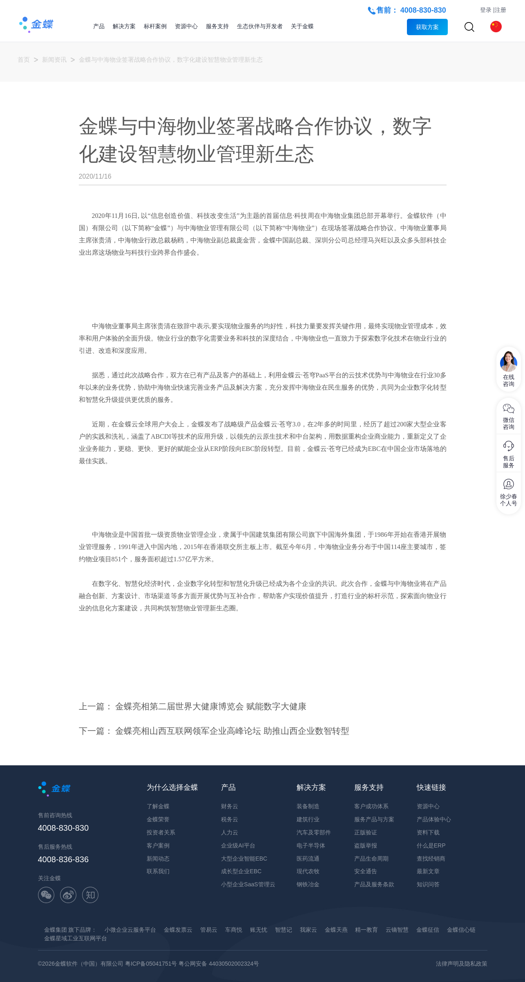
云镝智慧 (397, 929)
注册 (500, 10)
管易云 (208, 929)
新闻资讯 (54, 59)
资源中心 (186, 26)
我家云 (308, 929)
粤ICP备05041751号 (151, 963)
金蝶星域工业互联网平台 (75, 938)
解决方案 (124, 26)
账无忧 (258, 929)
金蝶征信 (427, 929)
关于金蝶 (302, 26)
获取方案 (427, 27)
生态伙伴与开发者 (260, 26)
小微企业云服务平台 (130, 929)
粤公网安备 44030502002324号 (219, 963)
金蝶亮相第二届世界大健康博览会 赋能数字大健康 (210, 706)
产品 (99, 26)
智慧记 (283, 929)
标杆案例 (155, 26)
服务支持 (217, 26)
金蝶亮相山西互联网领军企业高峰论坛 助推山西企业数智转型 (232, 730)
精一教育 (366, 929)
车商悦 (233, 929)
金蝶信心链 (461, 929)
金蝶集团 (55, 929)
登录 (485, 10)
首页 (24, 59)
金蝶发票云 (178, 929)
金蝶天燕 (336, 929)
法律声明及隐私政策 (461, 963)
